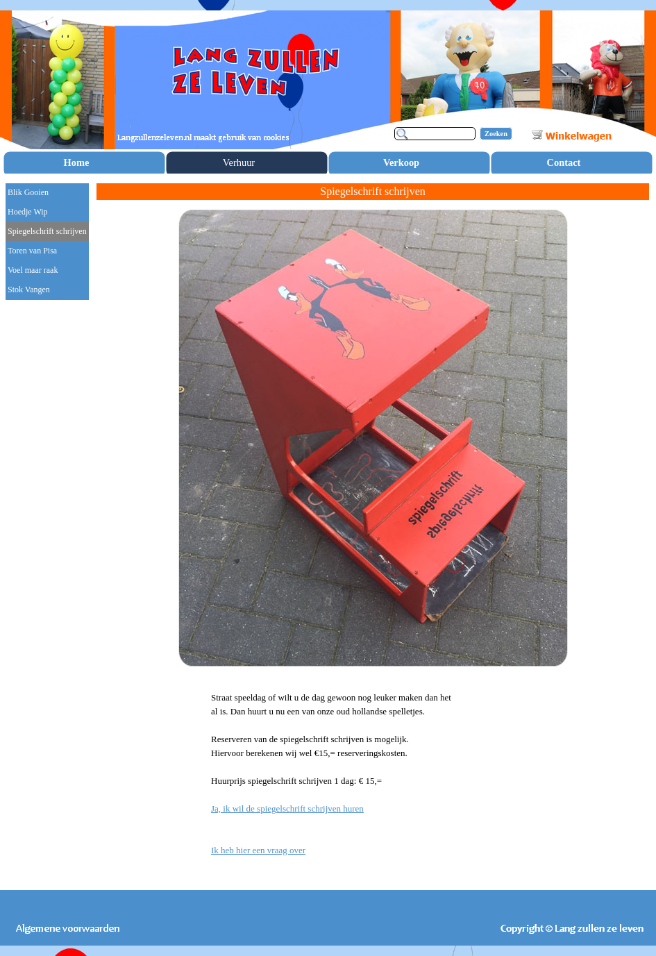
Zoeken (496, 133)
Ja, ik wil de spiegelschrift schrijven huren (287, 808)
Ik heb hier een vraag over (258, 850)
